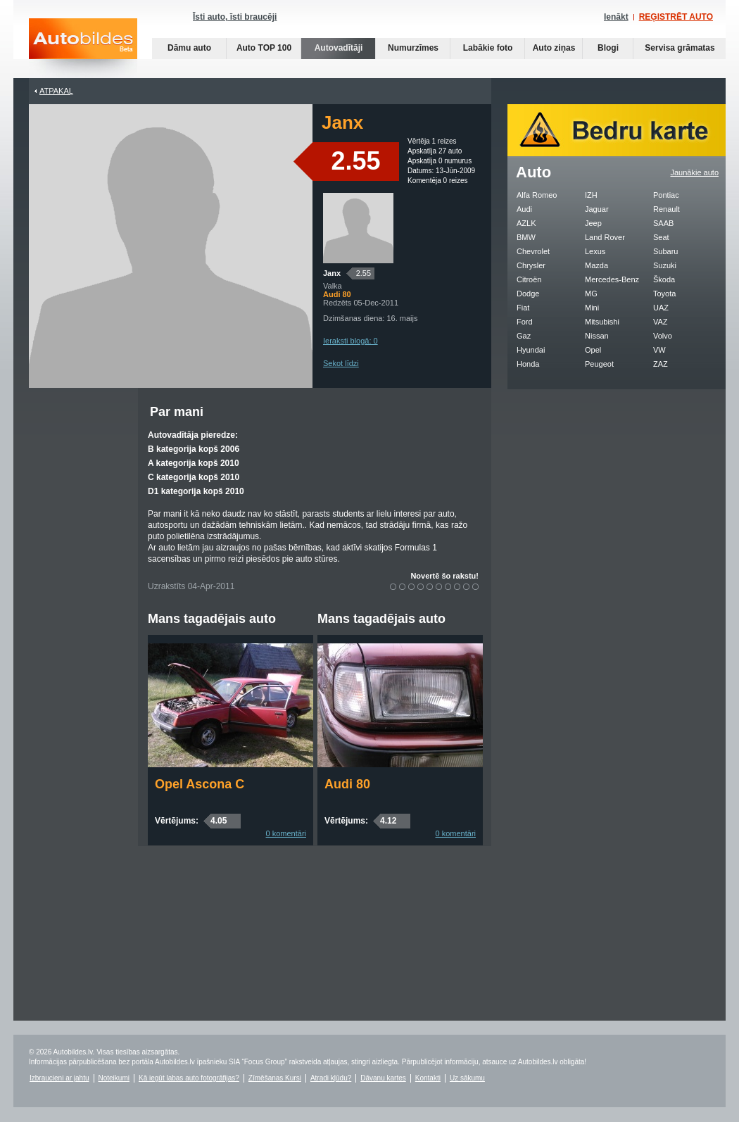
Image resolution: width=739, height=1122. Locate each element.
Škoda (664, 279)
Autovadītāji (339, 48)
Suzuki (664, 265)
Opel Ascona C (199, 784)
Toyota (664, 293)
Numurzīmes (413, 48)
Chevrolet (533, 251)
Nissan (597, 336)
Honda (528, 364)
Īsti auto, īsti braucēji (235, 17)
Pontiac (666, 195)
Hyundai (531, 350)
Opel (593, 350)
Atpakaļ (56, 91)
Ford (525, 321)
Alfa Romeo (537, 195)
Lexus (595, 251)
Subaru (665, 251)
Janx (332, 273)
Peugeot (599, 364)
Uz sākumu (467, 1078)
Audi (524, 209)
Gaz (524, 336)
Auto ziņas (554, 48)
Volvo (662, 336)
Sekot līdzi (341, 363)
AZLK (526, 223)
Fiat (523, 307)
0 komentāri (286, 833)
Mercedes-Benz (612, 279)
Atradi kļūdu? (330, 1078)
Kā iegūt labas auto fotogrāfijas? (189, 1078)
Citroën (529, 279)
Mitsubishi (602, 321)
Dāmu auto (189, 48)
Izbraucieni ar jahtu (59, 1078)
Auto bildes (83, 48)
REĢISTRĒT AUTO (676, 17)
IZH (591, 195)
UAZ (661, 307)
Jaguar (597, 209)
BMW (526, 237)
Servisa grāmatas (679, 48)
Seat (661, 237)
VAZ (660, 321)
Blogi (608, 48)
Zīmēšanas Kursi (274, 1078)
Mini (592, 307)
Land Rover (605, 237)
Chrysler (531, 265)
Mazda (596, 265)
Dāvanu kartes (382, 1078)
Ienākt (616, 17)
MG (591, 293)
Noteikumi (114, 1078)
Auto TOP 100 (263, 48)
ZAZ (660, 364)
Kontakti (428, 1078)
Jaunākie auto (695, 172)
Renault (666, 209)
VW (659, 350)
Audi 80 (347, 784)
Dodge (528, 293)
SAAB (663, 223)
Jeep (593, 223)
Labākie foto (488, 48)
